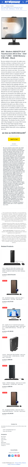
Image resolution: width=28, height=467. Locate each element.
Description (14, 143)
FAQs (2, 441)
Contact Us (3, 445)
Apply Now (3, 438)
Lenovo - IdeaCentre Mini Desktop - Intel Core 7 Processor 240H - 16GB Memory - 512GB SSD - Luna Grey (13, 356)
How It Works (3, 439)
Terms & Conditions (15, 464)
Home (2, 5)
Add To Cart (14, 139)
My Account (3, 436)
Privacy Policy (18, 462)
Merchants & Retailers (5, 444)
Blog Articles (3, 442)
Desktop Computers (10, 5)
